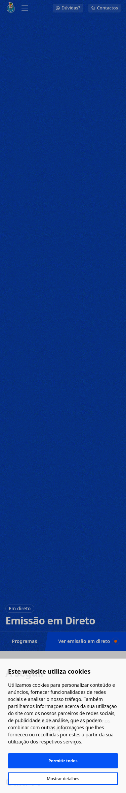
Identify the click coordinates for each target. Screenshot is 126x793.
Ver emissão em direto (87, 641)
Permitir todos (62, 761)
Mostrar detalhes (63, 779)
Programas (24, 641)
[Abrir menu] (25, 8)
